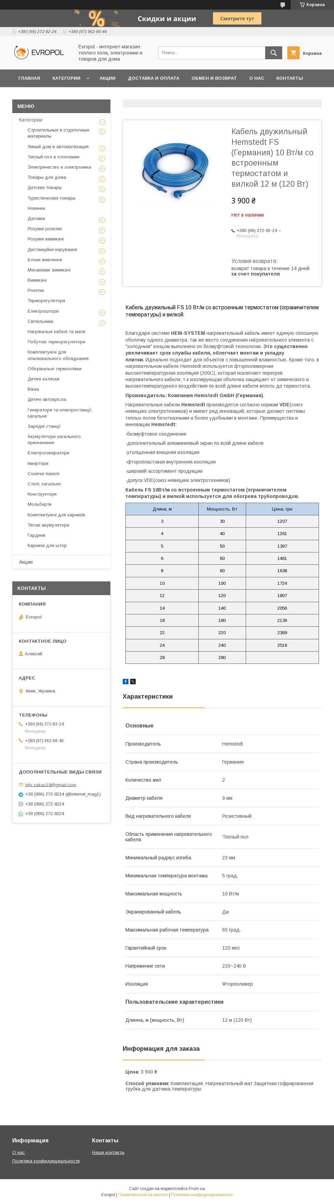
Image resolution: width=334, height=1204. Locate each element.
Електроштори (43, 311)
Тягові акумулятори (48, 525)
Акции (108, 78)
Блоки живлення (45, 259)
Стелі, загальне (44, 483)
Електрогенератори (48, 452)
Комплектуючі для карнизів (56, 514)
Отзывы (29, 95)
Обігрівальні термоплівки (54, 368)
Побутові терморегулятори (56, 341)
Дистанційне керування (52, 249)
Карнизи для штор (47, 545)
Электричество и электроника (59, 167)
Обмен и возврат (214, 78)
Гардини (36, 535)
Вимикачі (37, 280)
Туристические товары (51, 198)
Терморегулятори (46, 300)
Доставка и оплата (153, 78)
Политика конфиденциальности (46, 1160)
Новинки (36, 208)
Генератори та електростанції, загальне (60, 413)
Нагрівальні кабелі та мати (56, 331)
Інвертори (38, 463)
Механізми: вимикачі (49, 269)
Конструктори (42, 494)
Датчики (36, 218)
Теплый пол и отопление (53, 156)
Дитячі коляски (43, 378)
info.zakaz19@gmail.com (50, 784)
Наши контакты (108, 1152)
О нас (256, 78)
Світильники (40, 321)
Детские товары (45, 187)
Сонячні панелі (43, 473)
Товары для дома (47, 177)
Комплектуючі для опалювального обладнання (58, 355)
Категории (66, 78)
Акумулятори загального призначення (54, 439)
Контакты (289, 78)
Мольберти (39, 504)
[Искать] (273, 52)
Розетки (36, 290)
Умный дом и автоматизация (58, 146)
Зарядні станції (44, 426)
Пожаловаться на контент (143, 1194)
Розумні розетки (45, 228)
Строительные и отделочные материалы (58, 133)
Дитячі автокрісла (47, 399)
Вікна (33, 389)
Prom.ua (197, 1188)
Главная (29, 78)
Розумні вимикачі (46, 238)
